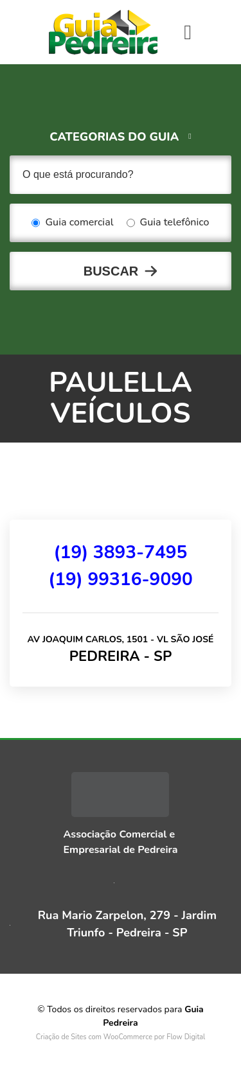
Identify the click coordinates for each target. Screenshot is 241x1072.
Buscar (111, 271)
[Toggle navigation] (187, 32)
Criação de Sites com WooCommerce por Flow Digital (121, 1037)
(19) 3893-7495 (121, 552)
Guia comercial (72, 223)
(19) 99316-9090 (120, 579)
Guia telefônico (168, 223)
